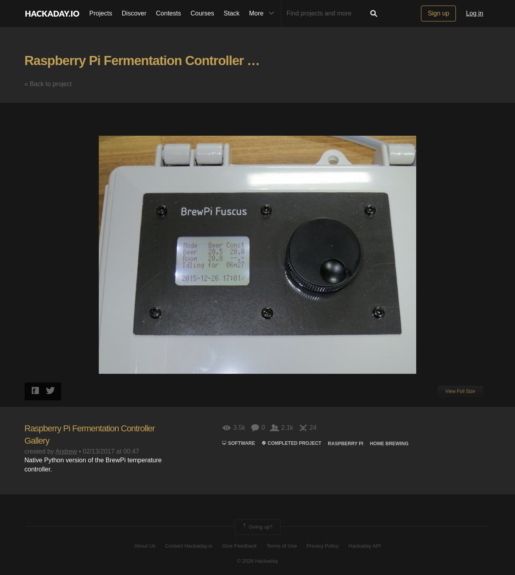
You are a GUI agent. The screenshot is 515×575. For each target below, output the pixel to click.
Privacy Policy (323, 546)
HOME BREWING (389, 443)
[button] (483, 116)
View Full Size (460, 391)
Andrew (66, 451)
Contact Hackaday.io (188, 546)
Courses (202, 13)
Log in (474, 13)
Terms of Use (282, 546)
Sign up (438, 13)
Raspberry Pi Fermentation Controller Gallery (157, 60)
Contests (168, 13)
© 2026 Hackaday (257, 561)
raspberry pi (345, 443)
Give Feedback (239, 546)
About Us (144, 546)
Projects (100, 13)
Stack (232, 13)
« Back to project (48, 84)
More (263, 13)
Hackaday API (364, 546)
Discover (134, 13)
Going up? (257, 527)
